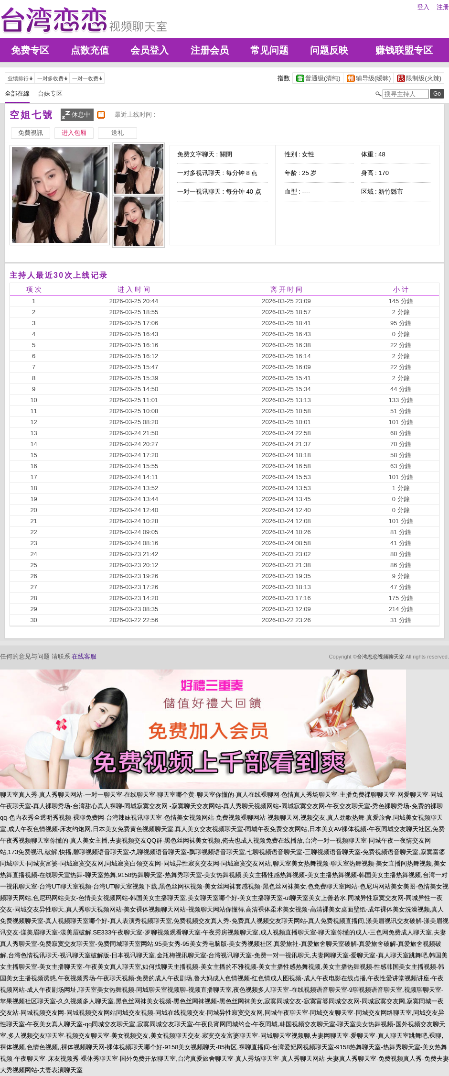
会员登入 (149, 50)
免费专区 (30, 50)
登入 (423, 7)
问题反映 (329, 50)
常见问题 (269, 50)
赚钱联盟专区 (404, 50)
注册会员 (210, 50)
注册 (443, 7)
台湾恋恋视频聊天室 (380, 656)
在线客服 (84, 656)
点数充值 (90, 50)
